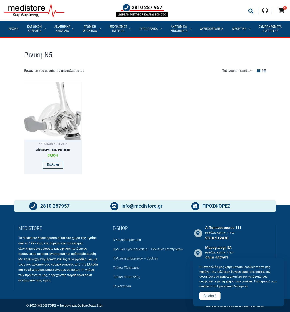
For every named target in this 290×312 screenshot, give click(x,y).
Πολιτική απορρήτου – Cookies (135, 258)
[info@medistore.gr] (114, 207)
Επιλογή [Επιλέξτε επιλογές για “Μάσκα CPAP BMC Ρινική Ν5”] (53, 165)
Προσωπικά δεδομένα (232, 293)
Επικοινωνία (122, 286)
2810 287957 (55, 207)
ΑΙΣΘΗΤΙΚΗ (241, 29)
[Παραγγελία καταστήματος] (237, 70)
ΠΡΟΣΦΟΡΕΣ (216, 207)
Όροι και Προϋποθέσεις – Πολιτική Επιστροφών (148, 249)
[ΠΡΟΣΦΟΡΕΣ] (195, 207)
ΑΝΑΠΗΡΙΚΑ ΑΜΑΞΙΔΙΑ (64, 29)
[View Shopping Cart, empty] (281, 11)
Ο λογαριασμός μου (127, 240)
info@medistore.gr (142, 207)
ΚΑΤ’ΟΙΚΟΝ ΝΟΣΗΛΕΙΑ (36, 29)
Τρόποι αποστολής (126, 277)
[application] (44, 29)
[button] (251, 12)
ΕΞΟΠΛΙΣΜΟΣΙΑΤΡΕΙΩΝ (120, 29)
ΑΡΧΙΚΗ (13, 29)
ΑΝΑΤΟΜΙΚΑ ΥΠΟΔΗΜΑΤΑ (181, 29)
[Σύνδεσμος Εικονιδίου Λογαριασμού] (265, 10)
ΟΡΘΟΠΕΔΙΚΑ (151, 29)
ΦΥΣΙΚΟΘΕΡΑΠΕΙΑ (211, 29)
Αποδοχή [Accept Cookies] (210, 303)
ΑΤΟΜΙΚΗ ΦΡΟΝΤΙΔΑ (92, 29)
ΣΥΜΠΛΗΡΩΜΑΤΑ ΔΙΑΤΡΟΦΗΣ (270, 29)
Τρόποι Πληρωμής (126, 268)
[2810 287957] (33, 207)
